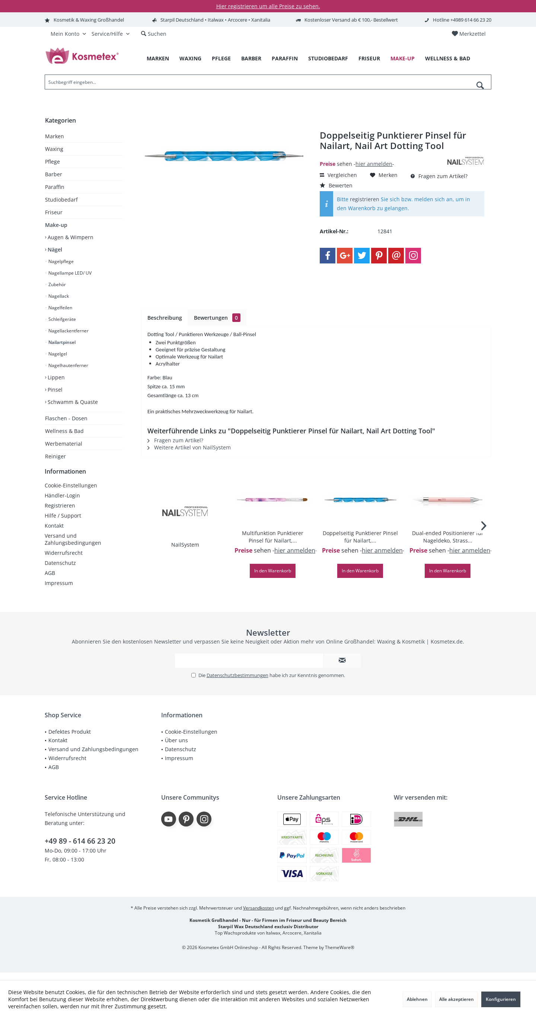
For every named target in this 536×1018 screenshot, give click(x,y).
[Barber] (251, 58)
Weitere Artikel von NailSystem (189, 447)
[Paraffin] (285, 58)
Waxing (54, 148)
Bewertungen (217, 317)
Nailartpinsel (61, 342)
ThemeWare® (339, 955)
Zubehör (56, 284)
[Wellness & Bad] (447, 58)
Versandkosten (258, 915)
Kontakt (54, 533)
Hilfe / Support (63, 523)
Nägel (54, 249)
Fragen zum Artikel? (439, 176)
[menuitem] (468, 34)
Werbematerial (63, 443)
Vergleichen (338, 174)
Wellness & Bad (64, 430)
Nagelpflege (60, 261)
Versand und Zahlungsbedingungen (73, 547)
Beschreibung (164, 317)
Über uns (176, 747)
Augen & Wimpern (69, 237)
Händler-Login (62, 502)
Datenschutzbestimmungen (237, 682)
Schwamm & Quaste (72, 401)
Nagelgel (57, 354)
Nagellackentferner (68, 331)
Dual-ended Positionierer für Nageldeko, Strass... (448, 536)
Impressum (59, 590)
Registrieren (60, 512)
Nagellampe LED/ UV (69, 273)
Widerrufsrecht (64, 560)
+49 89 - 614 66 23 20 (80, 848)
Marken (54, 136)
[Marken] (157, 58)
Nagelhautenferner (67, 365)
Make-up (56, 224)
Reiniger (55, 456)
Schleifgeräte (61, 319)
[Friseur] (369, 58)
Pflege (52, 161)
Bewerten (336, 185)
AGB (50, 580)
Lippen (55, 377)
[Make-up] (402, 58)
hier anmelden (373, 163)
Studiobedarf (61, 199)
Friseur (54, 212)
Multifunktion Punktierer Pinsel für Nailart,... (272, 536)
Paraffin (54, 186)
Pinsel (54, 389)
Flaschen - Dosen (66, 418)
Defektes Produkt (69, 739)
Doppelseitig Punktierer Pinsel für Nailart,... (360, 536)
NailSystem (185, 544)
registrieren (364, 199)
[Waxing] (190, 58)
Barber (53, 174)
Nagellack (58, 296)
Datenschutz (60, 570)
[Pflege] (221, 58)
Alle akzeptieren (456, 999)
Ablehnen (417, 999)
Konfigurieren (501, 999)
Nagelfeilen (59, 307)
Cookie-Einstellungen (71, 492)
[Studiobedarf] (328, 58)
